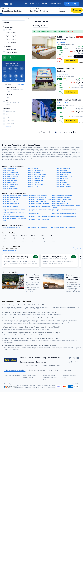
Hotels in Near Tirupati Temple (37, 174)
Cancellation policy (54, 365)
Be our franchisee (54, 358)
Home (3, 18)
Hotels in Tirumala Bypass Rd (36, 184)
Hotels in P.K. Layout (62, 174)
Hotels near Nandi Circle (9, 201)
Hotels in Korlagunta (61, 170)
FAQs (21, 365)
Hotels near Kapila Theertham (61, 197)
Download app (41, 362)
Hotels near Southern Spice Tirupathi (39, 206)
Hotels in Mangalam (34, 172)
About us (44, 3)
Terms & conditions (31, 365)
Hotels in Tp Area (33, 186)
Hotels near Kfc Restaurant (10, 199)
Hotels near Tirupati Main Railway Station (64, 216)
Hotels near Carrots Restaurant (38, 195)
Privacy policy (43, 365)
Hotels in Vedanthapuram (63, 168)
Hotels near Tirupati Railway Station (39, 219)
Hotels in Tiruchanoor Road (10, 184)
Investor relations (35, 358)
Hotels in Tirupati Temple (63, 184)
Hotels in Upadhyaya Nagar (63, 186)
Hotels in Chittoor (33, 168)
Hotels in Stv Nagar (61, 180)
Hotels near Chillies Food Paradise (62, 195)
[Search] (77, 10)
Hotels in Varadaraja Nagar (10, 188)
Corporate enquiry (55, 3)
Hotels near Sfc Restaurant (10, 206)
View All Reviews (9, 250)
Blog (44, 358)
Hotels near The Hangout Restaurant (13, 216)
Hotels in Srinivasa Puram (35, 180)
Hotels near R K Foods (58, 201)
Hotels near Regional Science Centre (39, 203)
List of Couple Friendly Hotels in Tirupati (63, 227)
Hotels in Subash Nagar (9, 182)
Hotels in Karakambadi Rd (35, 170)
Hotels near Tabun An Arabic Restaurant (64, 213)
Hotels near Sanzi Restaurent (60, 203)
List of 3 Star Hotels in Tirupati (11, 227)
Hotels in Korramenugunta (10, 172)
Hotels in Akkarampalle (9, 168)
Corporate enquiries (27, 362)
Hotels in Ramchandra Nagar (64, 176)
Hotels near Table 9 (34, 213)
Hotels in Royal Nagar (62, 178)
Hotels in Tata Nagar (61, 182)
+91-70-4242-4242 (32, 3)
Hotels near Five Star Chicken (37, 197)
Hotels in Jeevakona (8, 170)
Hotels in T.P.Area (33, 182)
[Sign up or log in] (71, 4)
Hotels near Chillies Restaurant (11, 197)
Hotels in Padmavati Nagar (10, 176)
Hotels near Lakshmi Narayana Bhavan (40, 199)
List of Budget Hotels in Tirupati (37, 227)
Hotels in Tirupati (12, 18)
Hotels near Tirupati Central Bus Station (40, 216)
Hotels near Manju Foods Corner (61, 199)
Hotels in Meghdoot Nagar (63, 172)
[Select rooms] (71, 61)
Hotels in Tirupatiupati (8, 186)
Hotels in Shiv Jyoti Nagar (9, 180)
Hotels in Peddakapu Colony (36, 176)
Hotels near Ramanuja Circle (10, 203)
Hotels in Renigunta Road (9, 178)
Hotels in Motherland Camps (10, 174)
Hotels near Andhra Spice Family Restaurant (15, 195)
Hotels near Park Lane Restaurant (38, 201)
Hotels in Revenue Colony (35, 178)
